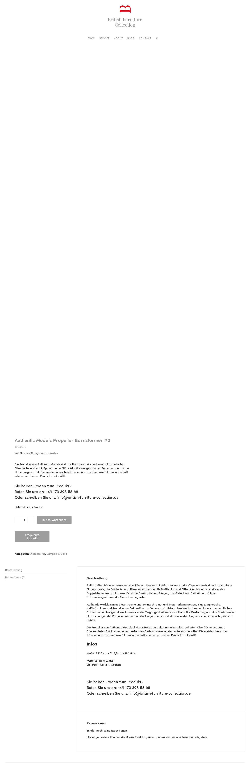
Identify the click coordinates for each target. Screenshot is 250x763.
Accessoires (37, 553)
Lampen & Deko (57, 553)
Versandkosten (49, 453)
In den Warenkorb (54, 520)
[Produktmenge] (24, 520)
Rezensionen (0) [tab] (15, 577)
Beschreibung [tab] (13, 570)
